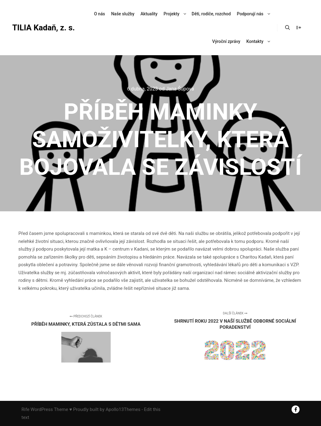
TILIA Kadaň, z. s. (43, 27)
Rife (25, 409)
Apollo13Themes (122, 409)
